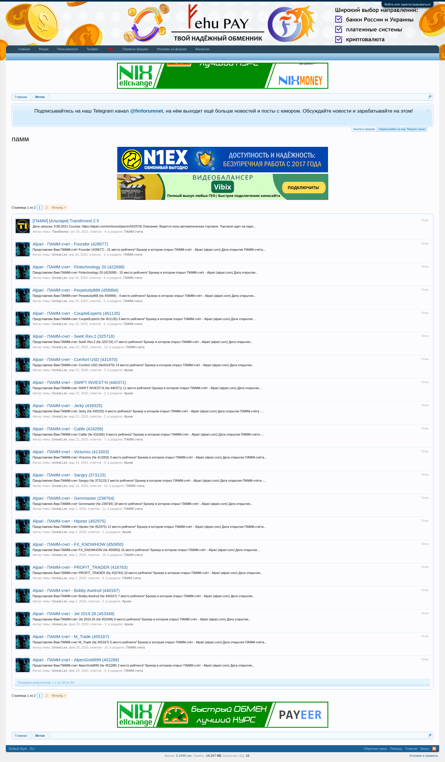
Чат (110, 49)
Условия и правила (423, 755)
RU (32, 748)
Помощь (396, 748)
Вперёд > (59, 207)
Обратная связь (375, 748)
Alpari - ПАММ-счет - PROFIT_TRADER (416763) (80, 567)
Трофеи (92, 49)
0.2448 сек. (184, 755)
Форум (43, 49)
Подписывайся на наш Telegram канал (402, 129)
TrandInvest (60, 231)
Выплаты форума (364, 129)
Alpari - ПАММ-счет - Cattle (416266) (68, 429)
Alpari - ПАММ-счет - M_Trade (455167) (71, 636)
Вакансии (202, 49)
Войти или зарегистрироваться (407, 4)
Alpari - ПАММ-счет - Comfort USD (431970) (75, 359)
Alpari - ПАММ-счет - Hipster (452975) (69, 521)
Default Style (18, 748)
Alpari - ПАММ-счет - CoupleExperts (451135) (76, 313)
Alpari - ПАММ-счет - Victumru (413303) (71, 451)
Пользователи (67, 49)
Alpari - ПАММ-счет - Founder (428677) (70, 244)
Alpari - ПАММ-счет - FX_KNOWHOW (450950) (78, 544)
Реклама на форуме (172, 49)
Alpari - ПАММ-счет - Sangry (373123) (69, 475)
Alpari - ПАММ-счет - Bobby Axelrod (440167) (76, 590)
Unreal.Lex (59, 254)
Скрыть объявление (428, 110)
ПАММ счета (133, 231)
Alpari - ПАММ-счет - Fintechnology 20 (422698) (79, 267)
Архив (128, 370)
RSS (434, 749)
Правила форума (135, 49)
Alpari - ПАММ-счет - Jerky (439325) (67, 405)
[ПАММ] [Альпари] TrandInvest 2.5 (66, 221)
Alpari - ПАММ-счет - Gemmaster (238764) (73, 498)
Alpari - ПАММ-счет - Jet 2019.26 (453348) (73, 613)
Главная (24, 49)
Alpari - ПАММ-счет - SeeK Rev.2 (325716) (73, 336)
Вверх (424, 748)
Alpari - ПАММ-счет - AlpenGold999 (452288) (76, 660)
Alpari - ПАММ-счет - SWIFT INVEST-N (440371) (79, 382)
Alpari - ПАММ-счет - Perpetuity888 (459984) (75, 290)
